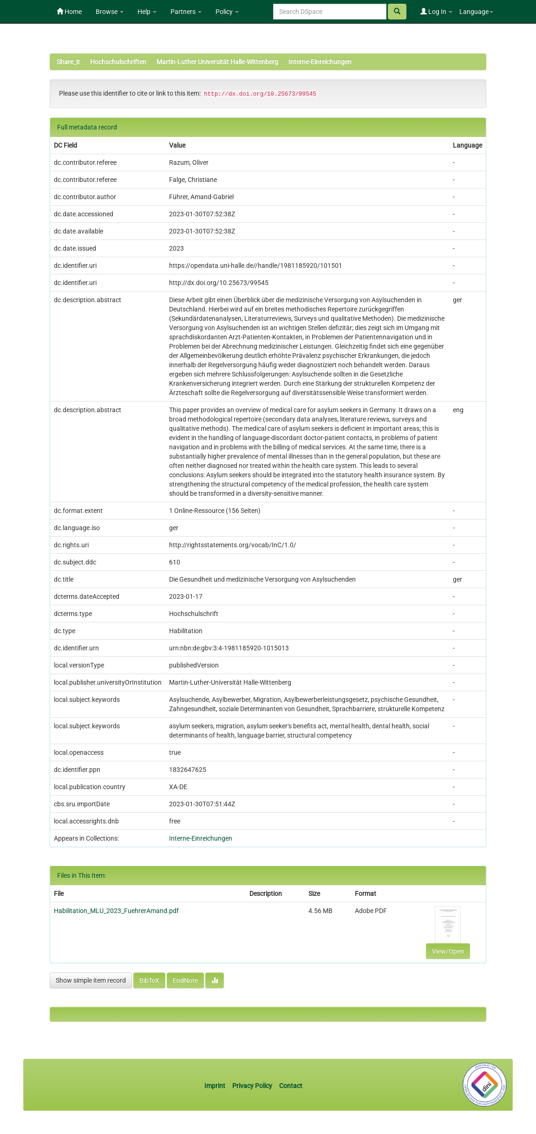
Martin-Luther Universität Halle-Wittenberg (217, 61)
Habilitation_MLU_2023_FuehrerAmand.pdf (116, 910)
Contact (290, 1085)
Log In (436, 11)
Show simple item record (91, 980)
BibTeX (149, 980)
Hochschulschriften (118, 61)
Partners (186, 11)
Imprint (215, 1085)
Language (476, 11)
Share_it (68, 61)
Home (69, 11)
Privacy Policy (252, 1085)
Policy (227, 11)
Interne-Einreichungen (320, 61)
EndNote (185, 980)
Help (147, 11)
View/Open (448, 951)
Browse (110, 11)
